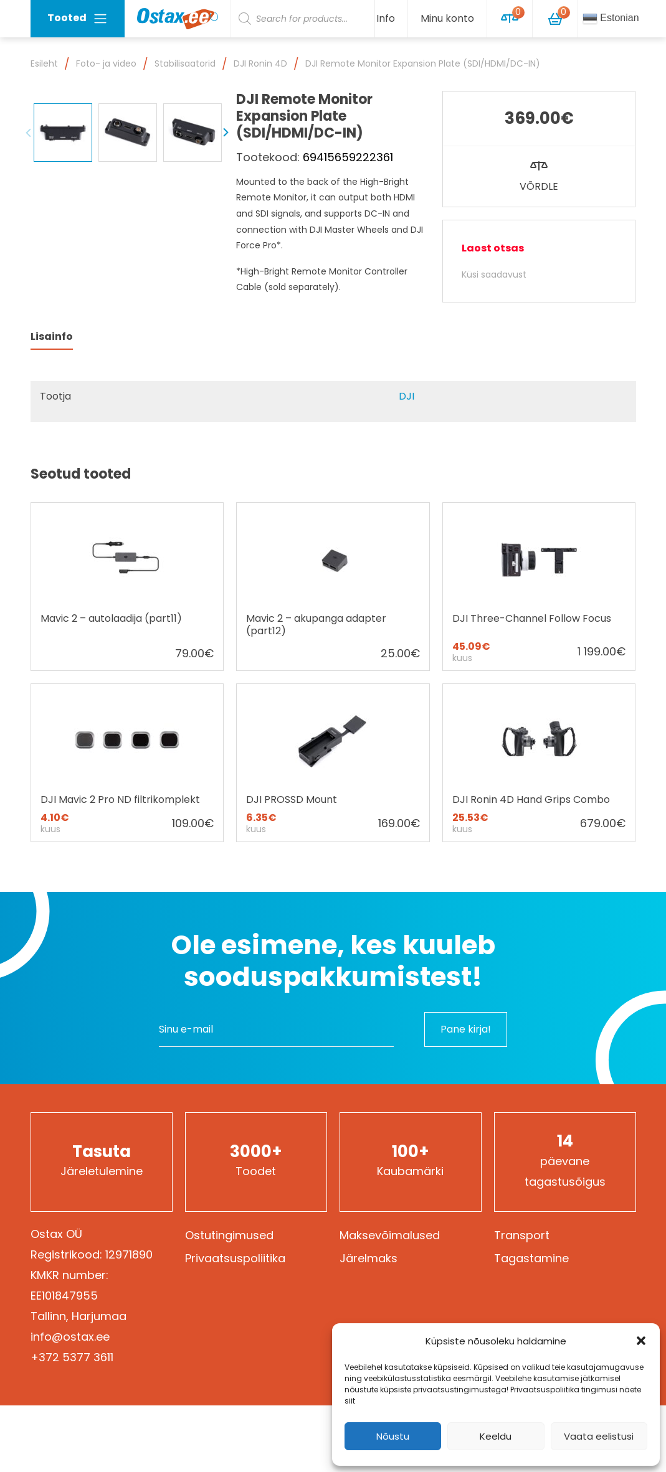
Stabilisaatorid (185, 63)
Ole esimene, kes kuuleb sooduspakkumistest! (333, 961)
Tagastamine (531, 1258)
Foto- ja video (106, 63)
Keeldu (495, 1436)
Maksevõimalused (390, 1235)
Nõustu (392, 1436)
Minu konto (447, 18)
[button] (641, 1340)
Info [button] (385, 18)
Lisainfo (52, 336)
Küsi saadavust (494, 274)
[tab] (52, 337)
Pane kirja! (465, 1029)
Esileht (44, 63)
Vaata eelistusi (599, 1436)
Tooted (77, 18)
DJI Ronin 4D (260, 63)
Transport (521, 1235)
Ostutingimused (229, 1235)
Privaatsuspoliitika (235, 1258)
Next (226, 261)
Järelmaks (368, 1258)
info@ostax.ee (70, 1336)
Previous (29, 261)
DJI (406, 396)
